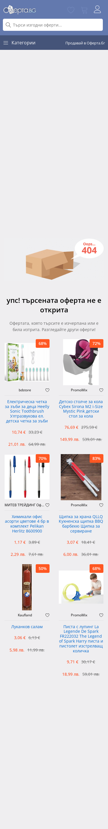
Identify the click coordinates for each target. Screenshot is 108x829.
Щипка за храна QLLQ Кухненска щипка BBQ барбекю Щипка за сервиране (81, 524)
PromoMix (79, 390)
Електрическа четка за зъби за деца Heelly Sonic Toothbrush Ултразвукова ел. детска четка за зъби (27, 411)
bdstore (25, 390)
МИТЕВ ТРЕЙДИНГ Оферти (25, 505)
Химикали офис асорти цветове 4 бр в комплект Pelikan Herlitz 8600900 (27, 524)
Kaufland (25, 615)
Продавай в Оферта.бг (85, 43)
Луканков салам (27, 626)
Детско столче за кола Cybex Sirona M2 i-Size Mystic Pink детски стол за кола (81, 409)
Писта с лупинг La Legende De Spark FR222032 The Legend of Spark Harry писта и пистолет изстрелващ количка (81, 639)
